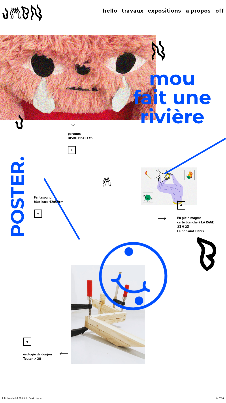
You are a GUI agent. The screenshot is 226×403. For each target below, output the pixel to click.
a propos (198, 11)
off (219, 11)
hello (110, 11)
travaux (132, 11)
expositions (164, 11)
